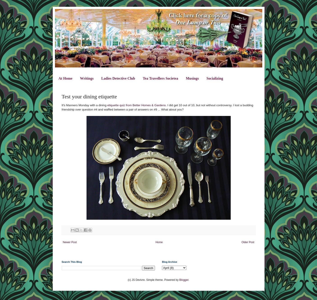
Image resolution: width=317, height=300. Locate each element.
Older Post (248, 242)
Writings (87, 78)
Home (159, 242)
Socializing (214, 78)
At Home (66, 78)
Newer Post (70, 242)
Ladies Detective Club (118, 78)
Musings (192, 78)
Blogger (184, 280)
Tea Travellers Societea (160, 78)
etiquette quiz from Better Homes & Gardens (136, 105)
